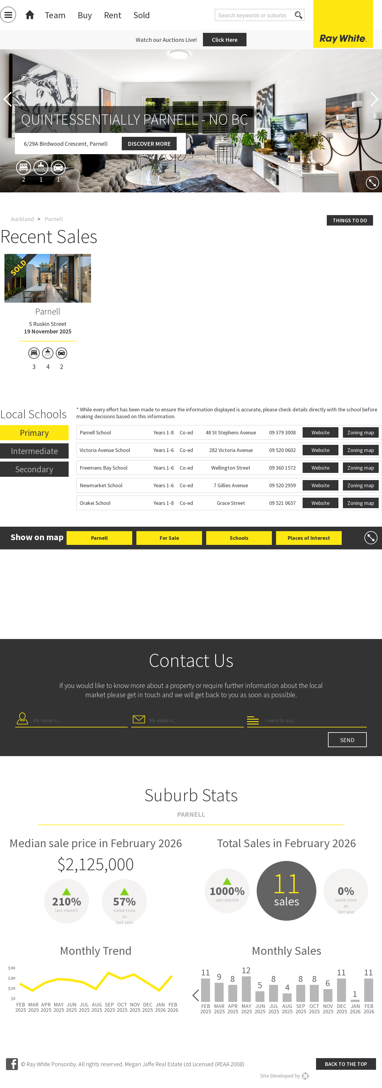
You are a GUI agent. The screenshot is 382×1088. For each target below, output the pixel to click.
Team (55, 15)
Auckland (22, 219)
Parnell (47, 311)
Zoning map (360, 432)
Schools (239, 537)
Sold (141, 15)
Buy (85, 15)
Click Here (225, 39)
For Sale (169, 537)
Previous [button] (7, 99)
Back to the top (346, 1064)
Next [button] (374, 99)
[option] (48, 312)
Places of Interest (309, 537)
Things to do (350, 220)
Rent (112, 15)
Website (320, 432)
